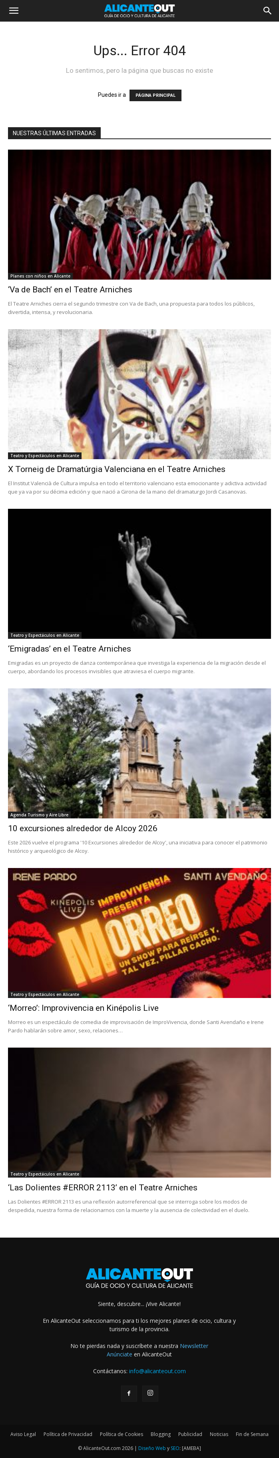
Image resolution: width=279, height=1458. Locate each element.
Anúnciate (119, 1354)
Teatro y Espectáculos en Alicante (44, 455)
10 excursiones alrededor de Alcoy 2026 (82, 828)
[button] (13, 11)
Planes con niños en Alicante (40, 276)
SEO (175, 1448)
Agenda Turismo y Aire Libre (39, 815)
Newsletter (194, 1346)
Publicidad (190, 1434)
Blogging (161, 1434)
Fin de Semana (252, 1434)
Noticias (219, 1434)
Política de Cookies (121, 1434)
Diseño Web (152, 1448)
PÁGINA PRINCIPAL (155, 95)
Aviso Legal (23, 1434)
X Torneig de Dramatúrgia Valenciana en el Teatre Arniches (116, 469)
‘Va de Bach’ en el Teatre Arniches (70, 289)
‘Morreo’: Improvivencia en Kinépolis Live (83, 1008)
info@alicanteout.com (157, 1371)
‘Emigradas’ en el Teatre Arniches (69, 649)
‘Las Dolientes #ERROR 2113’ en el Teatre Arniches (102, 1187)
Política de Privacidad (68, 1434)
